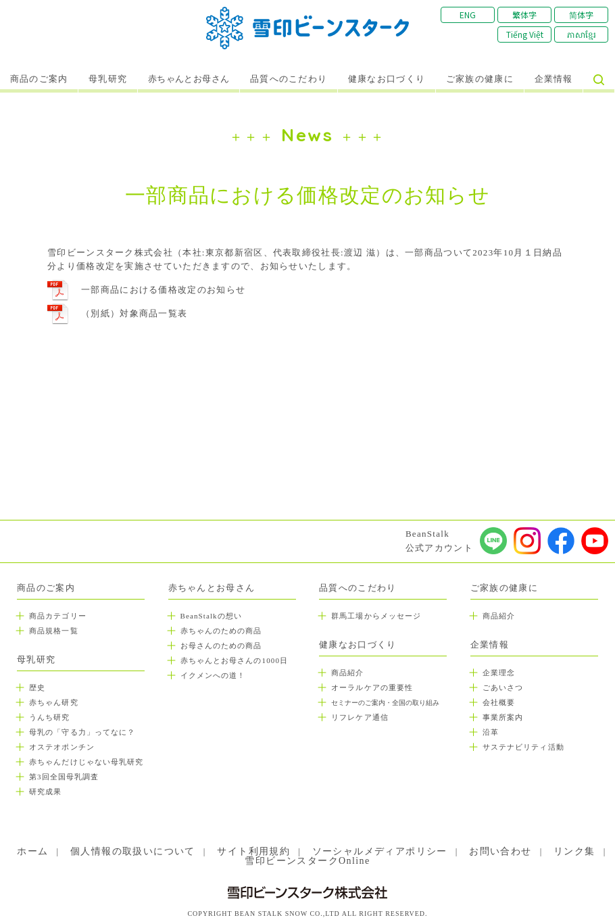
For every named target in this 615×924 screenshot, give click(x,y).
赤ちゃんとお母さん (189, 79)
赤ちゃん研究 (53, 702)
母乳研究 (108, 79)
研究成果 (45, 791)
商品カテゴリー (58, 616)
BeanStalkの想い (211, 616)
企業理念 (499, 672)
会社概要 (499, 702)
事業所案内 (503, 717)
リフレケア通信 (360, 717)
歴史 (37, 687)
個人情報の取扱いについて (132, 851)
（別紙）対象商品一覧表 (134, 313)
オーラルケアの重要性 (372, 687)
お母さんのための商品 (221, 645)
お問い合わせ (500, 851)
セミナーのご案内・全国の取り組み (385, 702)
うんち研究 (49, 717)
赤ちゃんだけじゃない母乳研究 (86, 762)
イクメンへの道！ (213, 675)
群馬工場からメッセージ (376, 616)
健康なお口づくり (386, 79)
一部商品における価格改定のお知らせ (163, 290)
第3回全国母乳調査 (64, 777)
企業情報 (554, 79)
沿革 (491, 732)
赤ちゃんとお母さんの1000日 (234, 660)
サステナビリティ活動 (523, 747)
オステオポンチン (62, 747)
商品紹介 (347, 672)
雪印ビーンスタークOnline (307, 861)
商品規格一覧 (53, 631)
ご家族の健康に (480, 79)
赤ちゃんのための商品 (221, 631)
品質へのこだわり (288, 79)
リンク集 (574, 851)
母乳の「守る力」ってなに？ (82, 732)
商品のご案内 (39, 79)
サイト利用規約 (253, 851)
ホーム (32, 851)
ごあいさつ (503, 687)
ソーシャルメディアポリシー (379, 851)
